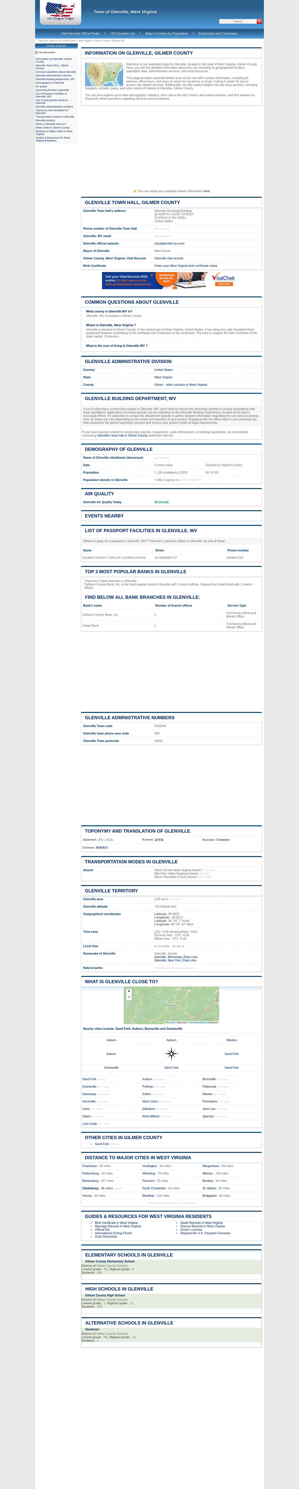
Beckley (208, 1180)
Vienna (87, 1195)
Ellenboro (148, 1108)
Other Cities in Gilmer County (123, 1137)
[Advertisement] (171, 146)
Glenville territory (111, 890)
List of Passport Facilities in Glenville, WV (141, 530)
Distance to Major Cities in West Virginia (138, 1157)
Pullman (147, 1086)
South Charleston (154, 1188)
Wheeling (148, 1173)
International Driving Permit (113, 1233)
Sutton (146, 1094)
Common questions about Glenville (132, 302)
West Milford (150, 1116)
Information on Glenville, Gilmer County (139, 53)
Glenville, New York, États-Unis (175, 960)
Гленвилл (223, 839)
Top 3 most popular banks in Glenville (135, 571)
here (206, 191)
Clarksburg (90, 1188)
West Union (150, 1101)
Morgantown (211, 1166)
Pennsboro (210, 1101)
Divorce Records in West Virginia (202, 1226)
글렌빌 (159, 839)
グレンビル (105, 839)
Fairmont (148, 1180)
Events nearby (104, 515)
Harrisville (89, 1101)
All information (47, 52)
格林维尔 (102, 847)
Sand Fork (123, 1028)
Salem (86, 1116)
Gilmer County (101, 40)
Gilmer (158, 384)
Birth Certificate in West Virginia (116, 1222)
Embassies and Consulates (218, 33)
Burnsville (152, 1028)
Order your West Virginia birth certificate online (185, 265)
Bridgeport (210, 1195)
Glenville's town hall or (112, 435)
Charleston (89, 1166)
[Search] (259, 21)
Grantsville (174, 1028)
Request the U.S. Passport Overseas (205, 1233)
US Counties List (123, 33)
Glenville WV (118, 40)
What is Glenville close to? (121, 981)
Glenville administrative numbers (130, 717)
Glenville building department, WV (130, 398)
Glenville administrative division (128, 361)
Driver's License (191, 1229)
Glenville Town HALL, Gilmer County (132, 202)
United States (163, 369)
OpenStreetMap (197, 1022)
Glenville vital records (168, 258)
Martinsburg (90, 1180)
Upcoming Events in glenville (52, 90)
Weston (231, 1040)
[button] (129, 992)
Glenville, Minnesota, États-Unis (176, 957)
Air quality (99, 493)
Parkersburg (90, 1173)
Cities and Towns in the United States (57, 40)
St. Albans (209, 1188)
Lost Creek (89, 1123)
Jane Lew (209, 1108)
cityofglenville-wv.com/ (169, 243)
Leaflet (170, 1022)
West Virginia (85, 40)
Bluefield (148, 1195)
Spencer (208, 1116)
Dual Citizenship (106, 1236)
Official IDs (102, 1229)
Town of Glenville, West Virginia (125, 12)
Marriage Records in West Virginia (118, 1226)
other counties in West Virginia (186, 384)
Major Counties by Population (166, 33)
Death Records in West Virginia (201, 1222)
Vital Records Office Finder (80, 33)
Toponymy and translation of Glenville (137, 831)
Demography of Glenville (119, 449)
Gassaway (89, 1094)
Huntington (149, 1166)
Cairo (85, 1108)
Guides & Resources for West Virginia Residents (148, 1216)
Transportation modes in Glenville (131, 861)
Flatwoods (209, 1086)
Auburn (137, 1028)
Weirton (208, 1173)
